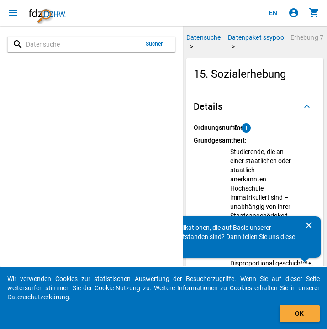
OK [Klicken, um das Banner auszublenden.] (299, 313)
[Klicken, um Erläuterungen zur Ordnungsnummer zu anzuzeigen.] (246, 128)
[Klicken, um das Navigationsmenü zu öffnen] (13, 13)
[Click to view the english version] (273, 13)
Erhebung (306, 37)
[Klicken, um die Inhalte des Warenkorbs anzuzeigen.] (314, 13)
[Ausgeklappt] (307, 106)
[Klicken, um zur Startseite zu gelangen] (47, 12)
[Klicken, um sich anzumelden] (294, 13)
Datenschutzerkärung (38, 297)
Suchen (155, 44)
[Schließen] (309, 225)
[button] (255, 106)
